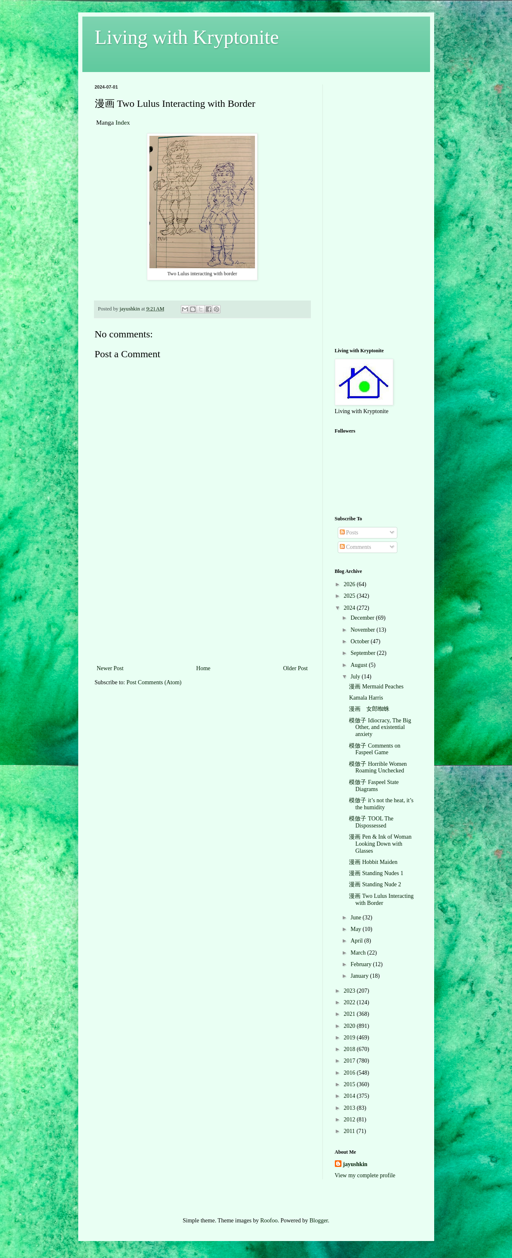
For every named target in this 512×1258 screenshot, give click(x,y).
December (363, 618)
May (357, 929)
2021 (350, 1014)
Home (203, 668)
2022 (350, 1002)
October (361, 641)
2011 (350, 1131)
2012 (350, 1119)
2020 (350, 1026)
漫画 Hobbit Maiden (373, 862)
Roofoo (269, 1220)
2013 (350, 1108)
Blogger (319, 1220)
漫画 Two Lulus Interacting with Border (381, 899)
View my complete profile (365, 1175)
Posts (349, 532)
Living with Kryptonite (187, 37)
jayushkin (355, 1164)
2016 (350, 1073)
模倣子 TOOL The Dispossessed (371, 822)
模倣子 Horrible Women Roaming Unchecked (377, 767)
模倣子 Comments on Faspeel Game (374, 749)
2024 (350, 608)
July (356, 676)
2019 (350, 1037)
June (357, 917)
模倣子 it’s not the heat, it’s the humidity (381, 804)
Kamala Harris (366, 698)
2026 (350, 584)
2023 (350, 991)
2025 (350, 596)
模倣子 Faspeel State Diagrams (374, 785)
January (360, 976)
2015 (350, 1084)
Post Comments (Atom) (154, 682)
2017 (350, 1061)
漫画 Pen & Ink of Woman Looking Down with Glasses (380, 844)
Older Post (295, 668)
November (364, 630)
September (364, 653)
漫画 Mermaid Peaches (376, 686)
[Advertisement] (202, 601)
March (359, 953)
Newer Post (110, 668)
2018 (350, 1049)
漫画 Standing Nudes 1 (376, 873)
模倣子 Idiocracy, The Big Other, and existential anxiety (380, 727)
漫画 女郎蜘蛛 (369, 709)
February (362, 964)
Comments (355, 547)
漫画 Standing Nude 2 (375, 884)
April (357, 941)
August (360, 665)
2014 (350, 1096)
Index (122, 122)
